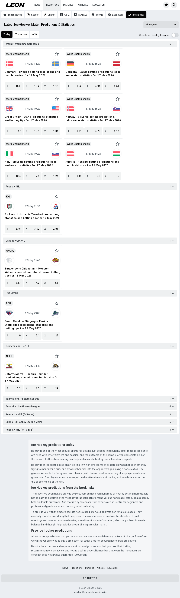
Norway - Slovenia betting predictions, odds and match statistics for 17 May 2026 (93, 118)
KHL (8, 196)
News (37, 5)
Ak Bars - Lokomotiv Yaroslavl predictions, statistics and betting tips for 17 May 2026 (32, 216)
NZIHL (9, 356)
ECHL (9, 303)
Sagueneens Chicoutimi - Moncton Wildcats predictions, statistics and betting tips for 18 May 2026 (32, 272)
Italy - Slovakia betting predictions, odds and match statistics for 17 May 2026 (31, 163)
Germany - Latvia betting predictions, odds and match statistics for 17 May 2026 (93, 73)
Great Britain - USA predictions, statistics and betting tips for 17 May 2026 (31, 118)
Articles (83, 5)
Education (98, 5)
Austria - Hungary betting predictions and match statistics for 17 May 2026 (92, 163)
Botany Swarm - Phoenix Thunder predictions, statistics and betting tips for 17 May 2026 (32, 377)
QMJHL (10, 250)
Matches (68, 5)
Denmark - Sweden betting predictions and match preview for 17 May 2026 (32, 73)
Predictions (52, 5)
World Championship (17, 54)
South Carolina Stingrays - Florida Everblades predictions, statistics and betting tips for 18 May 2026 (29, 325)
